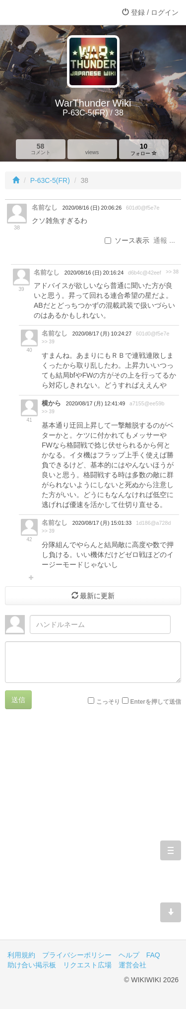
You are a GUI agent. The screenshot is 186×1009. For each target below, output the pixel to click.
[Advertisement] (93, 832)
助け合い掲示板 (31, 965)
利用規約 (21, 955)
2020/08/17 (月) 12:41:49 (95, 403)
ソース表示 (127, 240)
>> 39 (48, 341)
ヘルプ (129, 955)
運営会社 (132, 965)
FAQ (153, 955)
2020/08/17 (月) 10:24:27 (101, 333)
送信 (18, 700)
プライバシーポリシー (77, 955)
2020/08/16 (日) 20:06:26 (92, 208)
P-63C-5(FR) (50, 180)
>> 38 (172, 272)
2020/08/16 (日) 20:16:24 (94, 273)
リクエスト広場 (87, 965)
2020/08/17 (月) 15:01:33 (101, 523)
